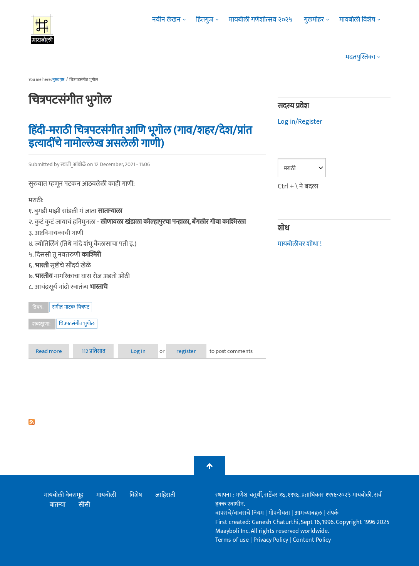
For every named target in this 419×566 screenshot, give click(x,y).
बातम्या (57, 504)
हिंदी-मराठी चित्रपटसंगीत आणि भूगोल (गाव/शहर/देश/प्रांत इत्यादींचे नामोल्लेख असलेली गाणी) (140, 137)
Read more (52, 351)
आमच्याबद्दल (309, 513)
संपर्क (333, 513)
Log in (138, 351)
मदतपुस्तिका (360, 57)
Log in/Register (300, 122)
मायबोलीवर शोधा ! (300, 244)
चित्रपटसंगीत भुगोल (77, 323)
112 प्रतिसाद (94, 351)
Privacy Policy (271, 540)
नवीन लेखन (166, 19)
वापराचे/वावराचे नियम (239, 513)
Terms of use (232, 540)
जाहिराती (165, 495)
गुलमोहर (314, 19)
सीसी (84, 504)
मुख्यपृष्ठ (58, 79)
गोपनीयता (280, 513)
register (186, 351)
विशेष (135, 495)
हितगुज (204, 19)
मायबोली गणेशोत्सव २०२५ (260, 19)
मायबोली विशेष (357, 19)
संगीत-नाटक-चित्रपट (70, 306)
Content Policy (312, 540)
